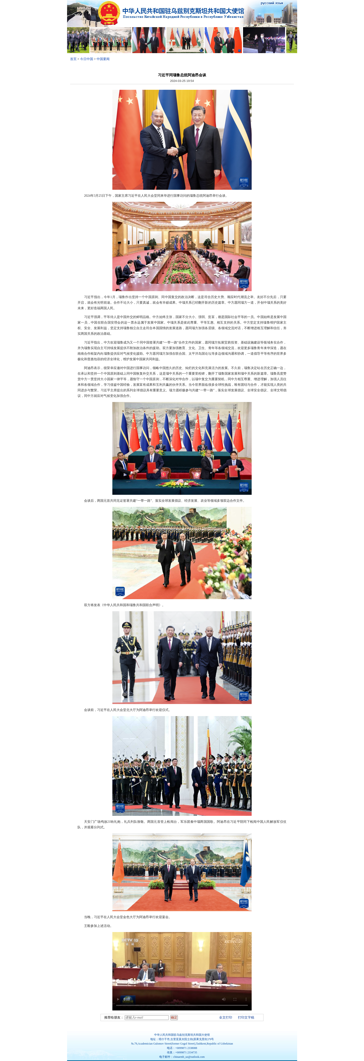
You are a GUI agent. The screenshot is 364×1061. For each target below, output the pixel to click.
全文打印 (225, 1017)
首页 (73, 59)
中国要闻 (103, 59)
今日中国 (86, 59)
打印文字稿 (246, 1017)
